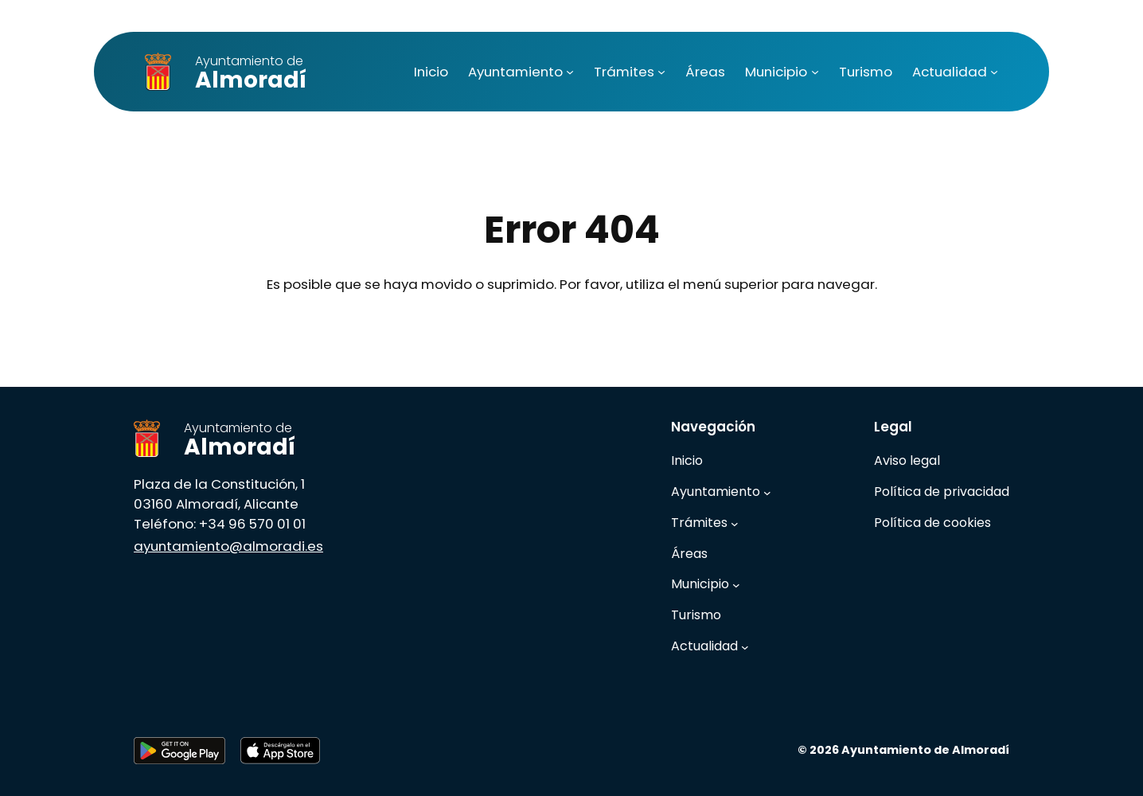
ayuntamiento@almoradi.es (228, 546)
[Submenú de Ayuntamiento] (570, 72)
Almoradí (250, 74)
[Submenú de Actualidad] (994, 72)
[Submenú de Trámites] (661, 72)
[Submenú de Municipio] (815, 72)
